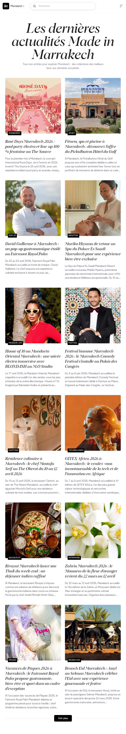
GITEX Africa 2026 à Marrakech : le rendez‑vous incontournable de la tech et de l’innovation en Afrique (91, 466)
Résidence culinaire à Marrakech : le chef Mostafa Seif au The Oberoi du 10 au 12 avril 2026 (31, 466)
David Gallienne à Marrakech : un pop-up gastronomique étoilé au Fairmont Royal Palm (32, 248)
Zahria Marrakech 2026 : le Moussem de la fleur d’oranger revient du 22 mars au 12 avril (91, 570)
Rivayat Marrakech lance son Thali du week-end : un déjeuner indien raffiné (30, 570)
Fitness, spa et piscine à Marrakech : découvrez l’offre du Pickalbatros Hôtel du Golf (90, 146)
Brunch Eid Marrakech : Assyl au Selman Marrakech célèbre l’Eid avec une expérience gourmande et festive (91, 675)
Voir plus (63, 718)
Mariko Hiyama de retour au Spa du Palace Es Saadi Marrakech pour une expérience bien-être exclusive (93, 251)
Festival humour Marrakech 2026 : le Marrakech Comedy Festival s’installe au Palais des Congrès (91, 358)
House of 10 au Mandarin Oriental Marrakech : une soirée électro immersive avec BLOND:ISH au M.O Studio (33, 358)
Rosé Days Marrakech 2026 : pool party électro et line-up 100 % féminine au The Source (32, 146)
